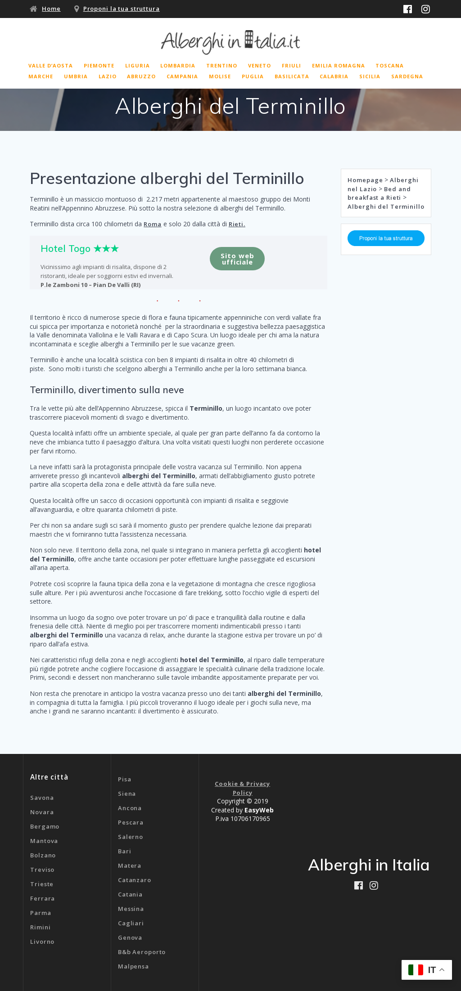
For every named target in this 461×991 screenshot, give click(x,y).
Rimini (40, 927)
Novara (42, 812)
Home (51, 8)
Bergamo (44, 826)
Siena (127, 793)
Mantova (44, 841)
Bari (124, 851)
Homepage (365, 180)
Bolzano (43, 855)
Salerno (130, 837)
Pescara (131, 822)
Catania (130, 894)
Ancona (130, 808)
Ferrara (42, 898)
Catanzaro (134, 880)
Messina (131, 909)
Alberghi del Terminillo (386, 206)
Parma (40, 913)
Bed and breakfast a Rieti (379, 193)
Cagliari (131, 923)
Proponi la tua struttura (121, 8)
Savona (42, 798)
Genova (130, 937)
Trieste (42, 884)
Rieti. (237, 224)
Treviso (42, 869)
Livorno (42, 941)
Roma (153, 224)
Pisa (124, 779)
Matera (129, 865)
